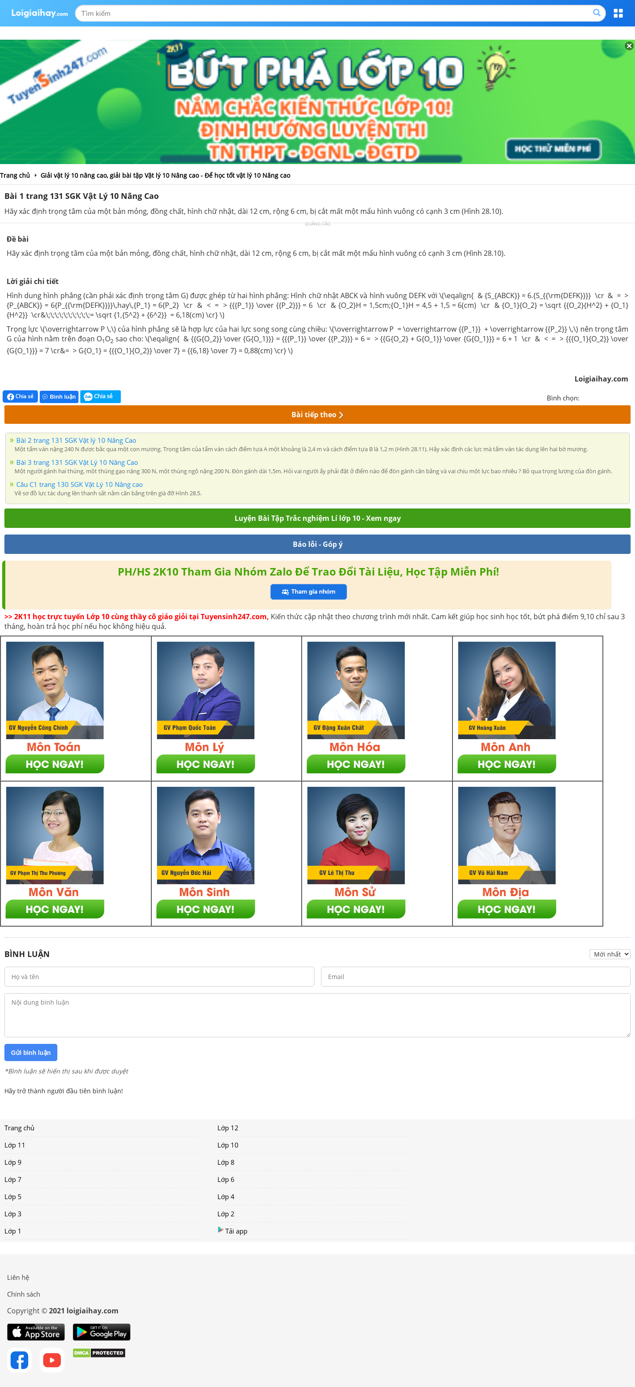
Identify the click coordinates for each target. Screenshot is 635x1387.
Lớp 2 (226, 1213)
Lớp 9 (13, 1162)
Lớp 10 (228, 1144)
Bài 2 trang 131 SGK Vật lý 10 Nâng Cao (76, 440)
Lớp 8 (226, 1162)
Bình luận (59, 396)
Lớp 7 (13, 1179)
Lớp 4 (226, 1196)
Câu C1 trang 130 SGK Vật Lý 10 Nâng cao (79, 484)
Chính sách (23, 1294)
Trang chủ (19, 1127)
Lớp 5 (13, 1196)
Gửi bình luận (31, 1052)
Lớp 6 (226, 1179)
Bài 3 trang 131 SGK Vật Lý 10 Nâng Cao (77, 462)
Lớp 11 (15, 1144)
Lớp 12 (228, 1127)
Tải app (232, 1230)
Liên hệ (18, 1277)
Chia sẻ (20, 396)
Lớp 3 (13, 1213)
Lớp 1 (13, 1230)
